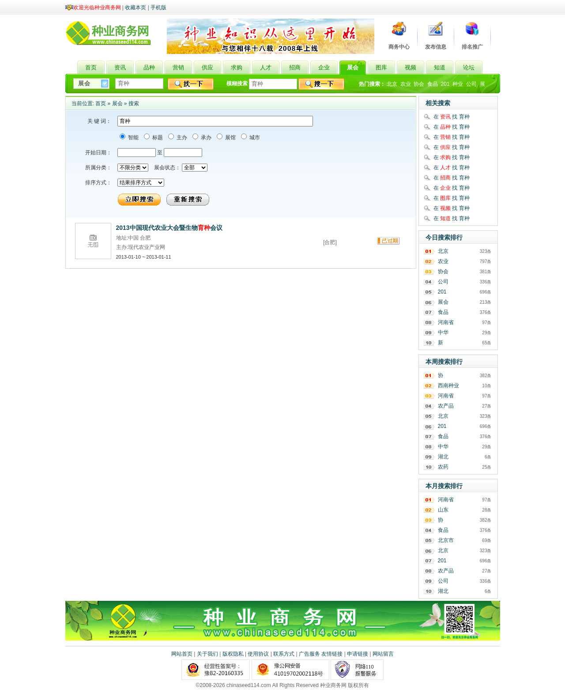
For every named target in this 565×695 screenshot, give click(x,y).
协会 (419, 84)
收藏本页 (135, 7)
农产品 (446, 406)
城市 (254, 137)
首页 (100, 103)
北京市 (446, 540)
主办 (181, 137)
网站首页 (181, 654)
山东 (443, 510)
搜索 (133, 103)
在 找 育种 (451, 117)
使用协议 (258, 654)
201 (445, 84)
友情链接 (332, 654)
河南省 (446, 322)
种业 (457, 84)
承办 (205, 137)
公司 (471, 84)
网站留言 (383, 654)
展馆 (230, 137)
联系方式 (283, 654)
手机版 (158, 7)
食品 (432, 84)
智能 (133, 137)
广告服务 (309, 654)
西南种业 (448, 385)
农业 (405, 84)
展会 (117, 103)
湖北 (443, 457)
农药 (443, 467)
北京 (392, 84)
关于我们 (207, 654)
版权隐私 (233, 654)
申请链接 (357, 654)
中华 (443, 332)
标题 (157, 137)
